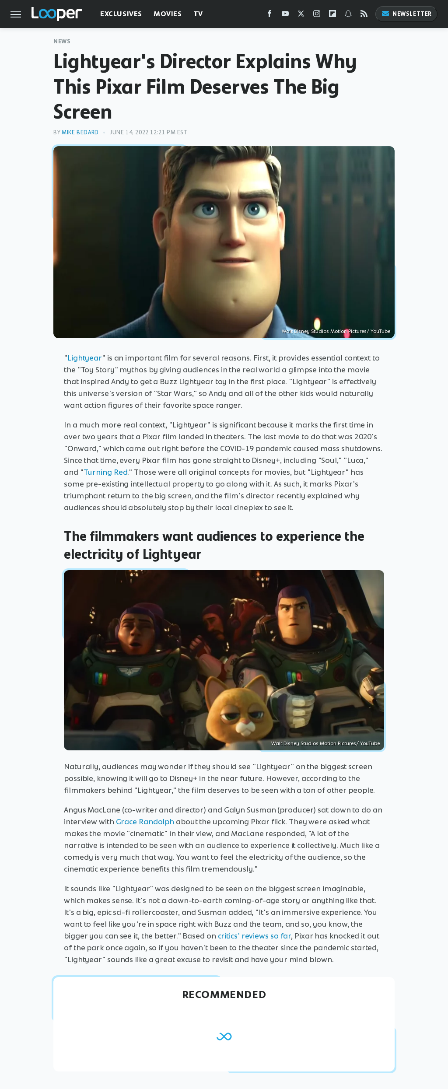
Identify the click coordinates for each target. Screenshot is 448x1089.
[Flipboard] (332, 15)
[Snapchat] (348, 15)
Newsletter (406, 14)
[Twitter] (301, 15)
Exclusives (121, 13)
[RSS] (364, 15)
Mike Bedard (80, 132)
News (61, 41)
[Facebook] (269, 15)
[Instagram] (316, 15)
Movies (168, 13)
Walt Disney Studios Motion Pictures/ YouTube (336, 331)
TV (198, 13)
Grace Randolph (145, 821)
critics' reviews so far (254, 936)
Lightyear (84, 358)
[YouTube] (285, 15)
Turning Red (106, 472)
